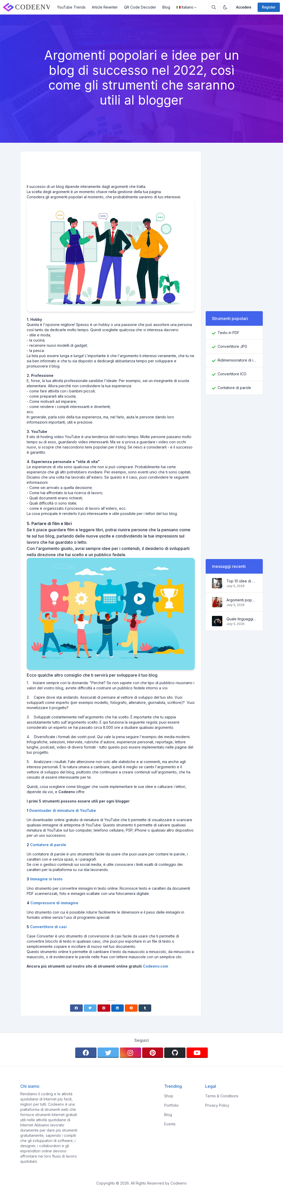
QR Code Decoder (140, 7)
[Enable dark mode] (225, 7)
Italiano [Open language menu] (185, 7)
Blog (166, 7)
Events (170, 1124)
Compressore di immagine (54, 903)
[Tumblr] (145, 1008)
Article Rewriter (105, 7)
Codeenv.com (155, 966)
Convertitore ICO (232, 374)
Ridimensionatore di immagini (237, 360)
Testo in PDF (228, 332)
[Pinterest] (104, 1008)
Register (268, 7)
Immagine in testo (46, 879)
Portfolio (171, 1105)
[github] (174, 1053)
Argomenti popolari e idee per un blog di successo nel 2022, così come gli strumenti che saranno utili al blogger (241, 600)
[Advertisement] (110, 169)
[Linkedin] (117, 1008)
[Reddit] (131, 1008)
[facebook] (85, 1053)
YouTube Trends (71, 7)
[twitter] (108, 1053)
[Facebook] (76, 1008)
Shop (168, 1096)
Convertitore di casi (48, 926)
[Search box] (213, 7)
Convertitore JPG (232, 346)
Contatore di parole (48, 844)
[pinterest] (152, 1053)
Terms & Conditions (221, 1096)
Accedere (243, 7)
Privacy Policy (217, 1105)
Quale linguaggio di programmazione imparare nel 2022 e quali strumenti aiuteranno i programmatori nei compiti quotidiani (241, 619)
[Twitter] (90, 1008)
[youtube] (197, 1053)
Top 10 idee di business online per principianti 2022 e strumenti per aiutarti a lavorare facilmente (241, 581)
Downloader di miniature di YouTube (62, 810)
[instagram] (130, 1053)
